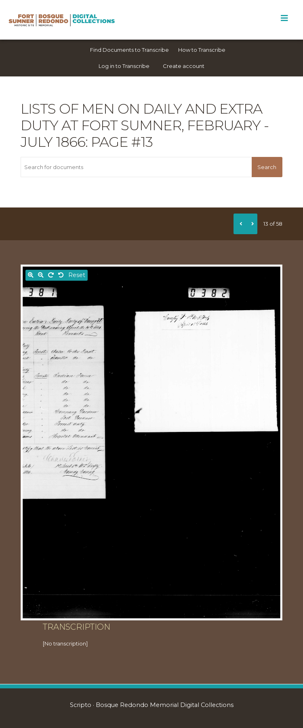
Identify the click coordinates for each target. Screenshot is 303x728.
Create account (183, 66)
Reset (76, 275)
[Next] (251, 224)
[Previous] (240, 224)
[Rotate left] (61, 275)
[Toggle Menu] (284, 18)
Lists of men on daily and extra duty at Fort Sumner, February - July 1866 (145, 125)
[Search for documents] (136, 167)
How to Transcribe (201, 50)
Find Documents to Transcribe (129, 50)
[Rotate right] (51, 275)
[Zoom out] (41, 275)
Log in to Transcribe (124, 66)
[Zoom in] (30, 275)
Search (266, 167)
